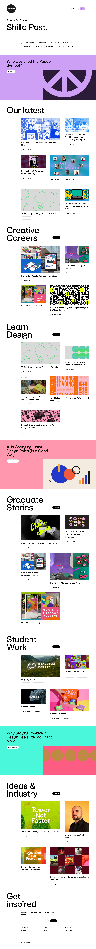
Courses (75, 8)
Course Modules (25, 936)
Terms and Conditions (71, 936)
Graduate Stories (27, 46)
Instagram (45, 927)
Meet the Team (25, 927)
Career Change (30, 42)
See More (56, 507)
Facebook (45, 936)
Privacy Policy (68, 927)
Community (61, 46)
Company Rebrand (38, 684)
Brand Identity (37, 711)
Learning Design (42, 42)
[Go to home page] (12, 9)
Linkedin (45, 930)
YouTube (45, 933)
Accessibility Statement (71, 933)
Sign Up (53, 921)
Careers (23, 933)
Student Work (66, 42)
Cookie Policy (68, 930)
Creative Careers (54, 42)
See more (56, 237)
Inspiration (70, 46)
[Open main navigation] (87, 8)
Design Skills (39, 46)
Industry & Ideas (49, 46)
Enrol (82, 8)
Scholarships (24, 930)
